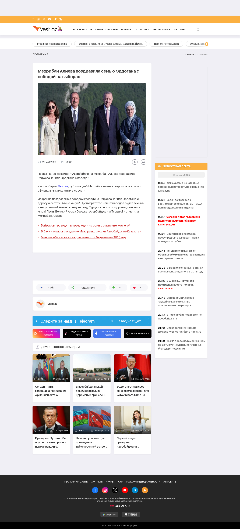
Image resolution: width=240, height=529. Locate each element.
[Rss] (60, 19)
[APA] (120, 506)
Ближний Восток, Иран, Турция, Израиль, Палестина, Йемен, (111, 43)
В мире (126, 29)
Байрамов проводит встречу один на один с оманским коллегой (85, 225)
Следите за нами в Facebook (106, 333)
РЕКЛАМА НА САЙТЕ (76, 481)
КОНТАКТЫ (96, 481)
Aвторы (179, 29)
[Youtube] (49, 19)
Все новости (82, 29)
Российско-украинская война (52, 43)
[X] (115, 490)
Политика (142, 29)
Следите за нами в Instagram (45, 333)
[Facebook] (33, 19)
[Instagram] (38, 19)
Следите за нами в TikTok (76, 333)
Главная (189, 54)
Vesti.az (63, 186)
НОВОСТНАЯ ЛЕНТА (177, 166)
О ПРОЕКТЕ (169, 481)
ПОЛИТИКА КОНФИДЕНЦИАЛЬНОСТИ (138, 481)
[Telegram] (55, 19)
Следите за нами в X (137, 333)
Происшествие (106, 29)
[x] (44, 19)
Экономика (161, 29)
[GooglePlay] (109, 514)
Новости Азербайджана (166, 43)
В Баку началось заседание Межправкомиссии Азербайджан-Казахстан (91, 231)
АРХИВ (110, 481)
